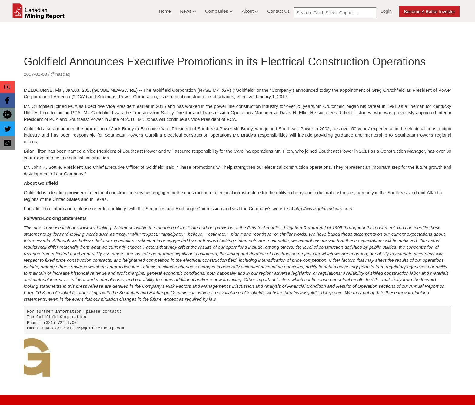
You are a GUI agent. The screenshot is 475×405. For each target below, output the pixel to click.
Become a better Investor (429, 11)
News (188, 11)
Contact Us (278, 11)
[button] (7, 87)
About (250, 11)
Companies (219, 11)
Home (165, 11)
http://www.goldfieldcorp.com (323, 208)
